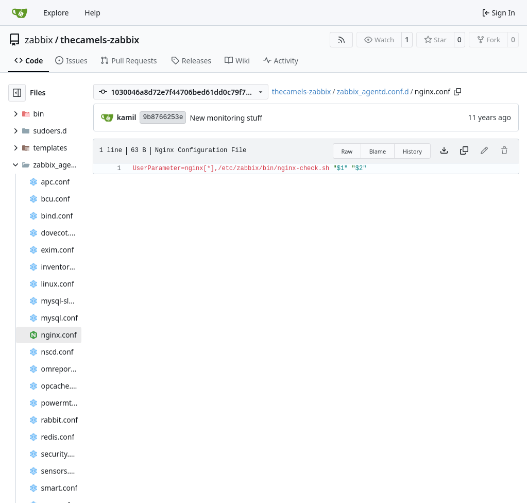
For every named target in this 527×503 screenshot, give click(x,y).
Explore (56, 13)
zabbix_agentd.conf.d (373, 91)
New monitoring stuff (226, 118)
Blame (377, 151)
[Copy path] (457, 91)
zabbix (39, 40)
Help (92, 13)
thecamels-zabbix (99, 40)
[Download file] (444, 151)
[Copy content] (464, 151)
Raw (347, 151)
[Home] (19, 13)
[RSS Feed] (341, 39)
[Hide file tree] (17, 93)
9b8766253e (163, 117)
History (412, 151)
